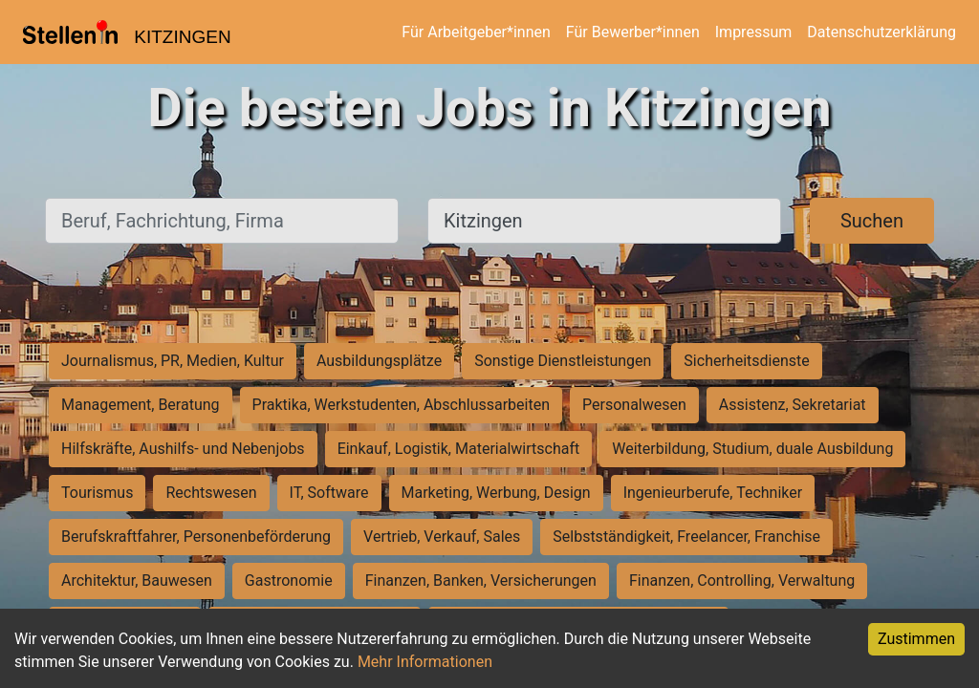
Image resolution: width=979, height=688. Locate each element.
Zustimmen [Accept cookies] (916, 639)
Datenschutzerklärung (881, 32)
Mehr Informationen (425, 662)
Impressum (754, 32)
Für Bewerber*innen (633, 32)
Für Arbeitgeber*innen (476, 32)
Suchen (871, 220)
